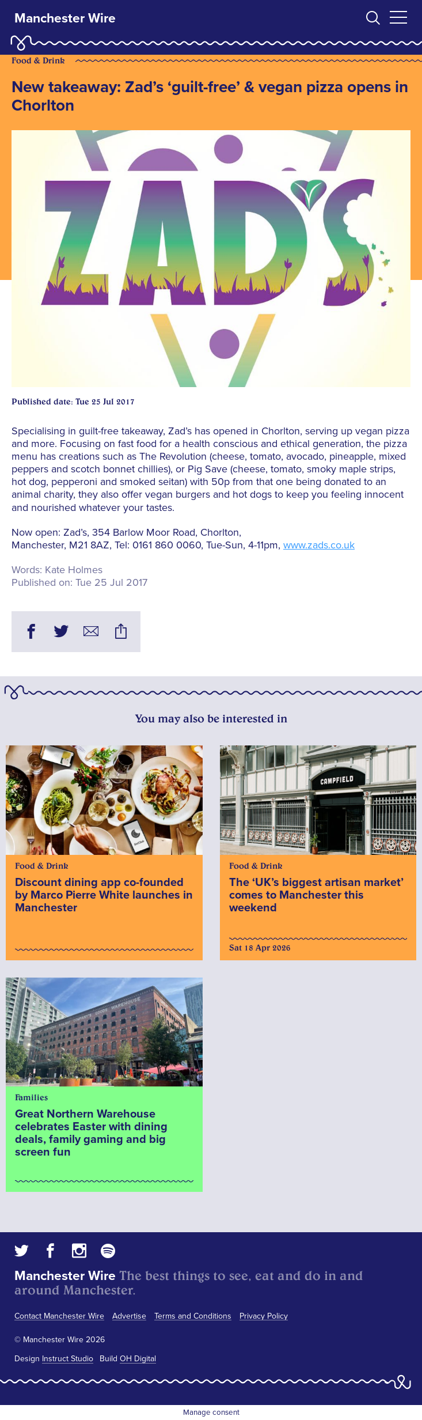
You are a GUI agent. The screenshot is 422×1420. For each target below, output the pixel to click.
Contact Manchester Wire (59, 1316)
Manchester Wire (65, 18)
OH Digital (138, 1359)
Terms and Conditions (192, 1316)
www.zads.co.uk (319, 545)
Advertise (129, 1316)
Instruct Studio (67, 1359)
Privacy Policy (263, 1316)
